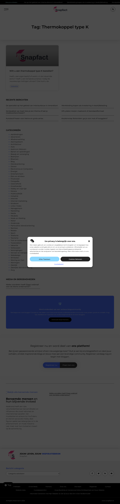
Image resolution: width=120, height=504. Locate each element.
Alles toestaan (44, 259)
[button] (89, 241)
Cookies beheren (75, 259)
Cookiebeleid (58, 264)
